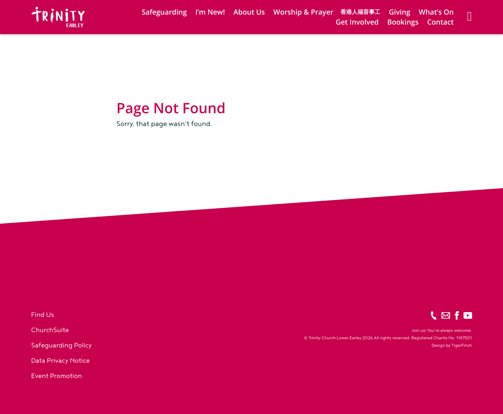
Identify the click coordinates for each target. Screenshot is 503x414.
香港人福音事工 (360, 12)
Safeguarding (164, 12)
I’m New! (210, 12)
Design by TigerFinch (452, 345)
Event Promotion (56, 376)
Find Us (42, 315)
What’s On (436, 12)
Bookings (402, 22)
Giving (399, 12)
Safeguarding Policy (61, 345)
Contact (440, 22)
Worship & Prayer (303, 12)
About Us (249, 12)
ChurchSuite (50, 330)
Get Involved (357, 22)
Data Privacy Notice (60, 361)
